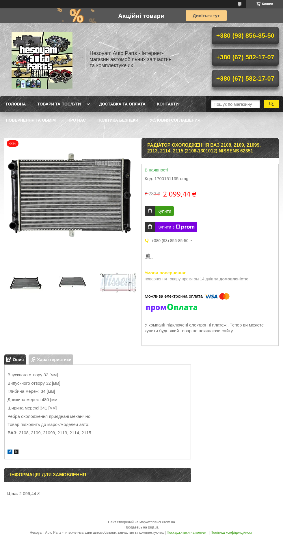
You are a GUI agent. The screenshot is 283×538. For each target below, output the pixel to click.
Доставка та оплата (122, 104)
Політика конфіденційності (232, 533)
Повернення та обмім (31, 120)
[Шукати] (271, 104)
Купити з (176, 227)
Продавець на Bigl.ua (141, 527)
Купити (164, 211)
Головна (16, 104)
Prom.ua (168, 522)
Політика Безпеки (117, 120)
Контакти (168, 104)
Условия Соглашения (175, 120)
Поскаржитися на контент (187, 533)
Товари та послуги (59, 104)
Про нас (76, 120)
